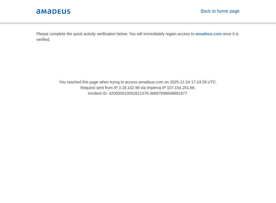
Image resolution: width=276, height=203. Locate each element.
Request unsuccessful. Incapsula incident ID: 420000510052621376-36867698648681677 (138, 101)
